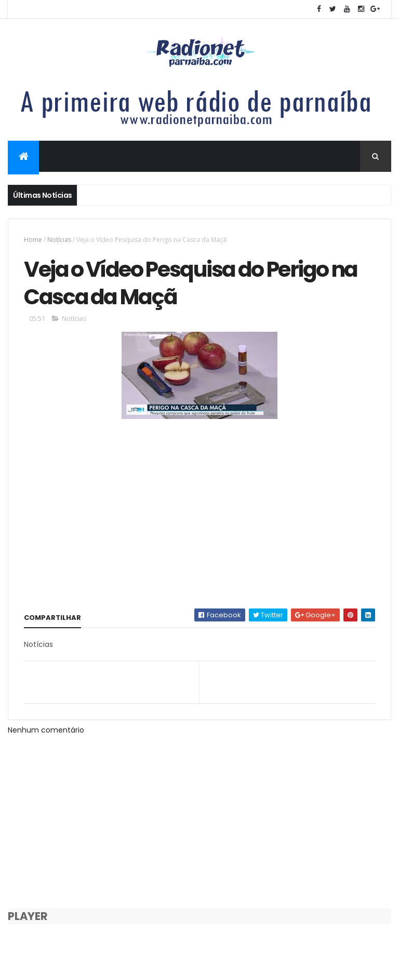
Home (33, 239)
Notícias (59, 239)
